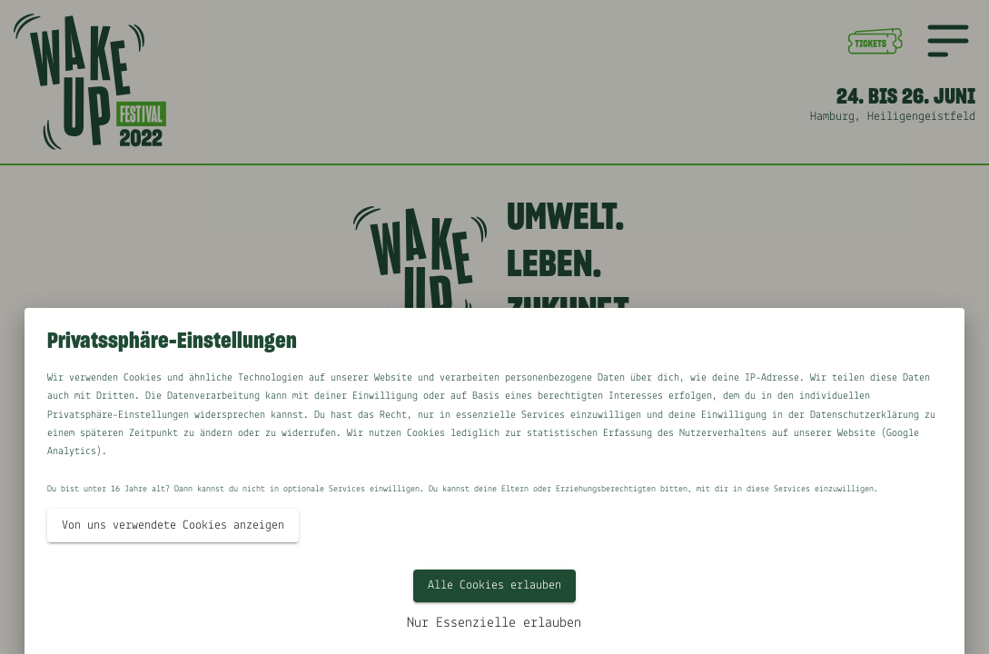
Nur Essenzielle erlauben (494, 623)
